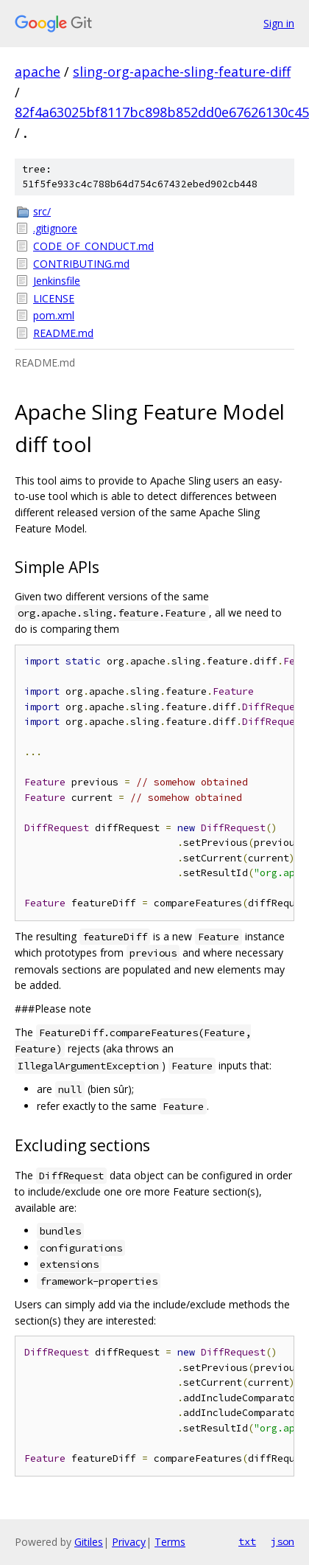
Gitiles (88, 1542)
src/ (42, 211)
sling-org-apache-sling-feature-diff (182, 71)
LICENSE (53, 298)
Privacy (129, 1542)
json (282, 1541)
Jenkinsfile (56, 281)
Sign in (278, 23)
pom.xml (53, 315)
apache (37, 71)
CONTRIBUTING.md (81, 264)
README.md (63, 333)
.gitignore (55, 228)
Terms (169, 1542)
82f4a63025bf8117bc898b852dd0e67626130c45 (162, 112)
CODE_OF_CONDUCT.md (93, 246)
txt (247, 1541)
